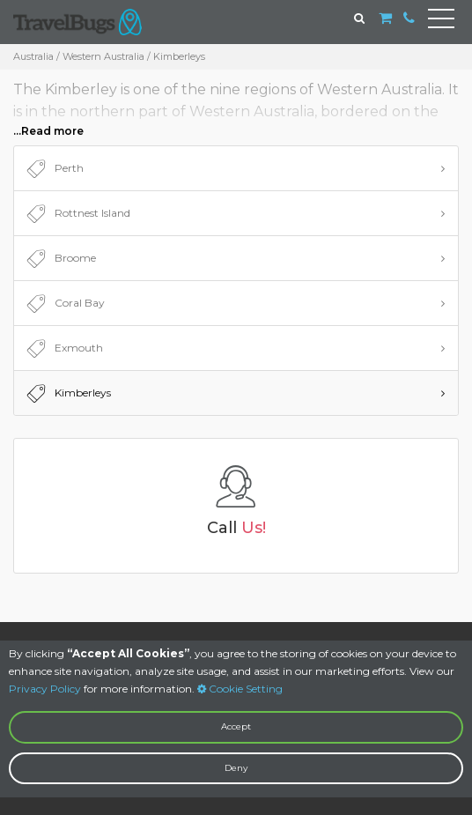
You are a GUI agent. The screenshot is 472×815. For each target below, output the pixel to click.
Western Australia (103, 56)
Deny (236, 768)
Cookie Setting (240, 688)
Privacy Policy (45, 688)
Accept (236, 726)
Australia (33, 56)
